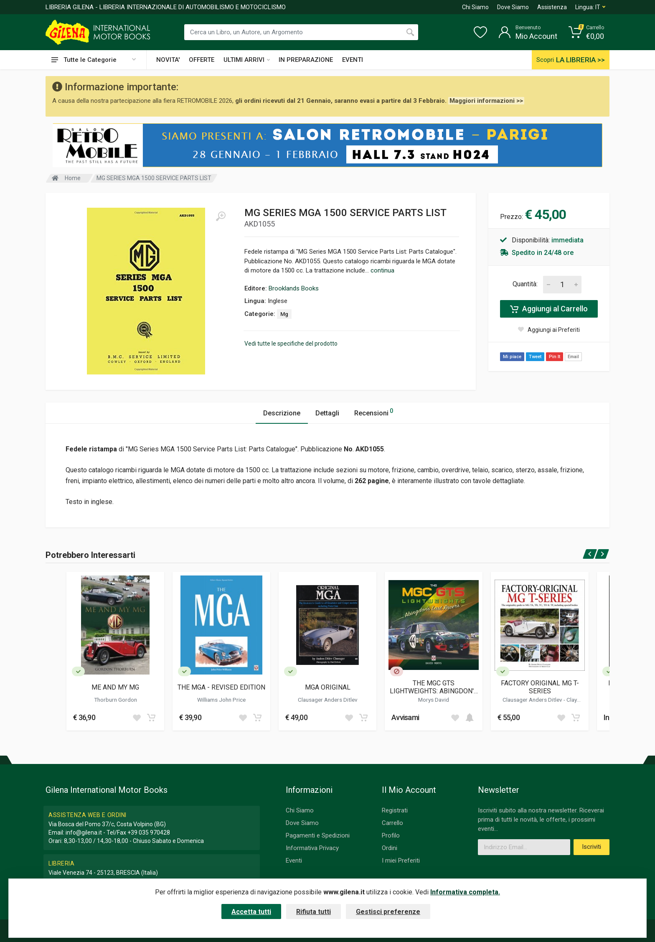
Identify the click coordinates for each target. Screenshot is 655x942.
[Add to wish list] (136, 718)
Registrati (395, 810)
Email (573, 356)
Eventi (294, 860)
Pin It (554, 356)
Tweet (535, 356)
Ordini (389, 848)
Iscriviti (591, 846)
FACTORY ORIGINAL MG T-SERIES (540, 687)
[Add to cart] (151, 717)
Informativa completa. (465, 892)
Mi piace (512, 356)
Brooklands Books (294, 288)
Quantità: (525, 284)
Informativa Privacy (312, 848)
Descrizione (281, 413)
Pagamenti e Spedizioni (318, 835)
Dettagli (327, 413)
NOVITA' (168, 60)
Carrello (392, 823)
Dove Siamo (513, 7)
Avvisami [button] (405, 717)
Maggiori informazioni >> (486, 100)
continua (382, 270)
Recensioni (373, 412)
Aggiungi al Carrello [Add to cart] (549, 308)
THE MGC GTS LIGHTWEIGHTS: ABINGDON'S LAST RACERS (434, 687)
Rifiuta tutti (313, 912)
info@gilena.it (84, 832)
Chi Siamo (475, 7)
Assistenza (552, 7)
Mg (284, 314)
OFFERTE (201, 60)
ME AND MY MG (115, 687)
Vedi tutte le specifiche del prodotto (291, 343)
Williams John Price (221, 699)
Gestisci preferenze (388, 912)
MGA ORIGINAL (327, 687)
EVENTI (352, 60)
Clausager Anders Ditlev (328, 699)
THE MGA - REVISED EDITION (221, 687)
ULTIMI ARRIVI (246, 60)
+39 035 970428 (148, 832)
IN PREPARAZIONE (306, 60)
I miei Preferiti (401, 860)
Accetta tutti (251, 912)
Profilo (391, 835)
